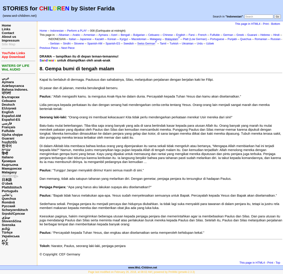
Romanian (261, 39)
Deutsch (8, 104)
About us (9, 36)
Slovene (79, 43)
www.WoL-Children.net (142, 267)
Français (8, 127)
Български (10, 97)
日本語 (7, 180)
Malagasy (9, 172)
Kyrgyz (124, 39)
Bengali (125, 34)
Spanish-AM (94, 43)
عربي (5, 78)
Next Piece (68, 48)
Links (6, 29)
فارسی (7, 123)
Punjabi (232, 39)
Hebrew (265, 34)
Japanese (86, 39)
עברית (6, 149)
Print (266, 23)
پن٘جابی (7, 195)
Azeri (114, 34)
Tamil (163, 43)
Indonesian (57, 30)
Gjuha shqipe (12, 134)
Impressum (10, 40)
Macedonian (138, 39)
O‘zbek (7, 183)
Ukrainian (187, 43)
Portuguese (217, 39)
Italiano (7, 157)
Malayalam (171, 39)
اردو (4, 240)
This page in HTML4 (247, 23)
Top (277, 262)
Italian (72, 39)
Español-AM (11, 116)
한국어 (7, 146)
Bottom (275, 23)
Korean (111, 39)
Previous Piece (49, 48)
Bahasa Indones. (15, 89)
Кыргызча (10, 165)
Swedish (128, 43)
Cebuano (9, 101)
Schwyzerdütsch (15, 210)
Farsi (192, 34)
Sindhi (67, 43)
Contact (8, 33)
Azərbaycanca (13, 86)
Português (10, 191)
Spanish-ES (113, 43)
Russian (276, 39)
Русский (8, 206)
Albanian (64, 34)
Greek (240, 34)
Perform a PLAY (77, 30)
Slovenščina (11, 221)
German (228, 34)
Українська (10, 236)
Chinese (168, 34)
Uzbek (210, 43)
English (8, 112)
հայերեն (9, 142)
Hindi (276, 34)
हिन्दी (5, 153)
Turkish (174, 43)
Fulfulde (8, 131)
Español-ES (11, 119)
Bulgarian (139, 34)
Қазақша (9, 161)
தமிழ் (6, 228)
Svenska (8, 225)
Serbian (55, 43)
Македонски (12, 168)
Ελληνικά (9, 108)
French (202, 34)
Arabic (76, 34)
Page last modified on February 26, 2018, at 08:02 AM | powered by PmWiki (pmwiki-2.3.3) (141, 272)
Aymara (8, 82)
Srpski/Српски (13, 213)
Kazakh (99, 39)
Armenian (89, 34)
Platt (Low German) (195, 39)
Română (8, 202)
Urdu (200, 43)
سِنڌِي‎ (6, 217)
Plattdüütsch (12, 187)
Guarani (8, 138)
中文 (5, 243)
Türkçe (7, 232)
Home (6, 25)
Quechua (9, 198)
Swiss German (146, 43)
